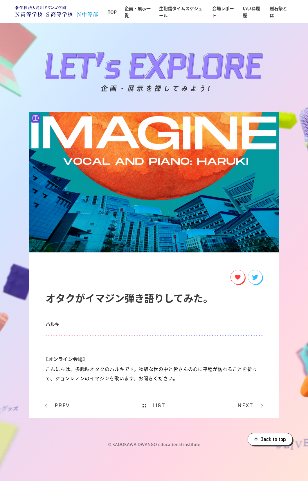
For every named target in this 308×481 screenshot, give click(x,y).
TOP (112, 12)
